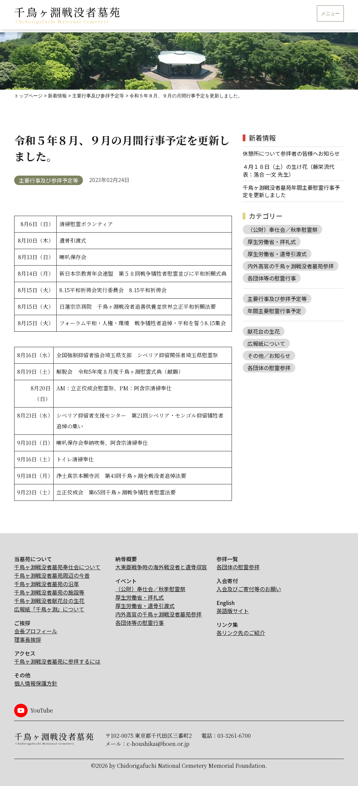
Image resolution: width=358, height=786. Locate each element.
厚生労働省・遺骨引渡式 (277, 254)
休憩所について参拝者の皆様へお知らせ (291, 153)
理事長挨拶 (27, 639)
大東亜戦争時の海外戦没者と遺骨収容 (161, 567)
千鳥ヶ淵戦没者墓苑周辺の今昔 (52, 575)
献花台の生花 (263, 331)
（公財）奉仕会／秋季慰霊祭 (282, 229)
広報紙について (266, 343)
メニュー (330, 13)
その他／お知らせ (269, 356)
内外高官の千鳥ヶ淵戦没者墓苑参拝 (290, 266)
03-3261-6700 (234, 735)
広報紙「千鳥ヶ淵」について (49, 609)
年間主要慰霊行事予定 (274, 311)
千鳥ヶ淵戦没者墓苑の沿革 (46, 584)
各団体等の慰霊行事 (271, 278)
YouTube (41, 710)
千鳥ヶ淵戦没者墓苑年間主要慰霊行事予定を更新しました (291, 191)
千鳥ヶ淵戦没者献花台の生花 (49, 601)
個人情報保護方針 (35, 683)
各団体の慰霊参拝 (269, 368)
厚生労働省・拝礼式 (271, 242)
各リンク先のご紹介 (240, 633)
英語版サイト (232, 611)
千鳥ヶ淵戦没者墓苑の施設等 (49, 592)
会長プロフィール (35, 631)
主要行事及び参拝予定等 (48, 180)
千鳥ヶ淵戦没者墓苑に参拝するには (57, 661)
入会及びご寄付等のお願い (248, 589)
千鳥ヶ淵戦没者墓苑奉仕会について (57, 567)
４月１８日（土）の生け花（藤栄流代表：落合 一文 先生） (288, 170)
